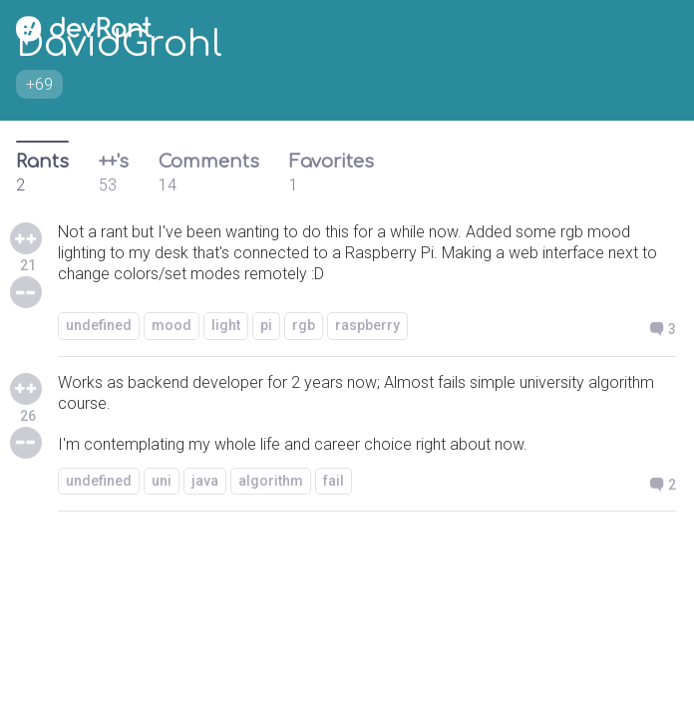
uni (162, 481)
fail (333, 481)
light (225, 325)
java (204, 481)
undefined (99, 325)
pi (266, 325)
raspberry (367, 325)
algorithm (270, 481)
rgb (303, 325)
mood (171, 325)
